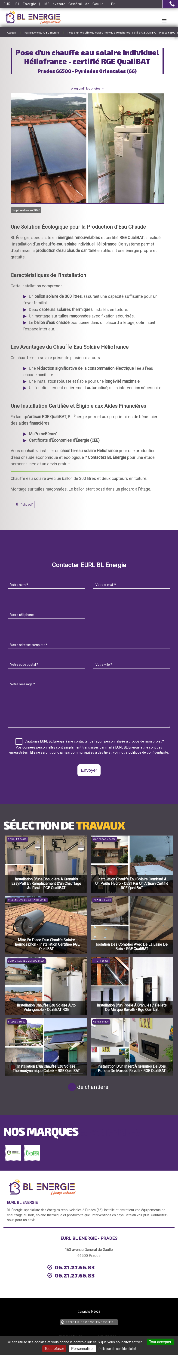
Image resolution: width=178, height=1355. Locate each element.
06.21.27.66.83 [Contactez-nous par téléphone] (61, 1266)
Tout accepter (160, 1342)
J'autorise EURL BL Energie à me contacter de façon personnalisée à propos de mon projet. (89, 741)
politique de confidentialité (148, 753)
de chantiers (92, 1087)
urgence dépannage (40, 1274)
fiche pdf (27, 504)
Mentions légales (70, 1327)
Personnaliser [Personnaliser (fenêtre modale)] (82, 1349)
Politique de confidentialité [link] (117, 1349)
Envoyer (89, 770)
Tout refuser (54, 1349)
